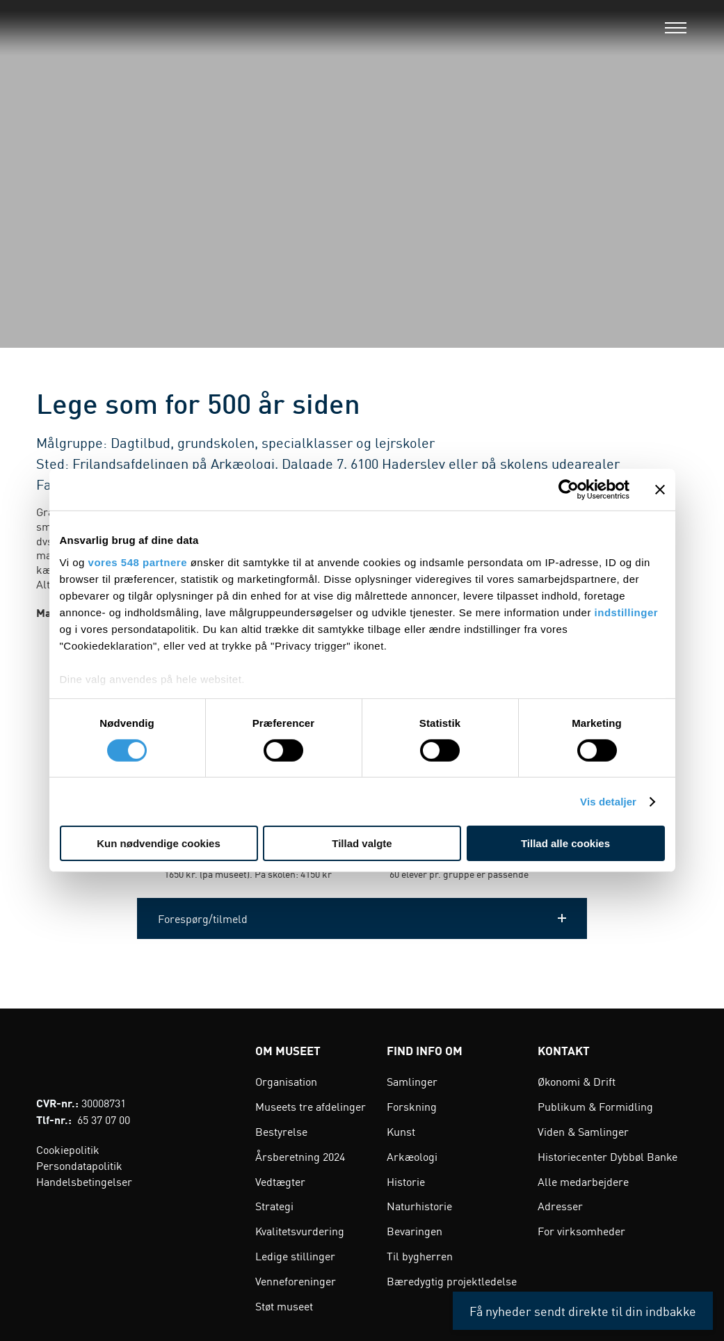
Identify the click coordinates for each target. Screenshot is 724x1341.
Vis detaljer (608, 802)
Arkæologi (412, 1156)
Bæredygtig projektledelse (452, 1280)
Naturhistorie (419, 1205)
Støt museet (284, 1305)
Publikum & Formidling (595, 1106)
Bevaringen (414, 1230)
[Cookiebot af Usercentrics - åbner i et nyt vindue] (568, 489)
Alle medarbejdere (583, 1181)
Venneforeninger (295, 1280)
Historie (406, 1181)
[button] (362, 918)
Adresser (560, 1205)
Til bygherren (420, 1255)
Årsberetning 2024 (300, 1156)
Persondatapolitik (79, 1165)
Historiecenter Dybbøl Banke (607, 1156)
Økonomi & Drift (577, 1081)
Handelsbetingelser (84, 1181)
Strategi (274, 1205)
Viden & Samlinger (583, 1131)
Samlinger (412, 1081)
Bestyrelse (281, 1131)
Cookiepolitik (67, 1149)
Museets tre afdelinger (310, 1106)
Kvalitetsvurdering (299, 1230)
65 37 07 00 (103, 1119)
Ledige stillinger (295, 1255)
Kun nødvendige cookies (158, 843)
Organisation (286, 1081)
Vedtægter (280, 1181)
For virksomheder (581, 1230)
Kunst (401, 1131)
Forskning (412, 1106)
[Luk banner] (660, 490)
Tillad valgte (362, 843)
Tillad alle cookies (565, 843)
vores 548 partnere (137, 562)
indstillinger (627, 612)
